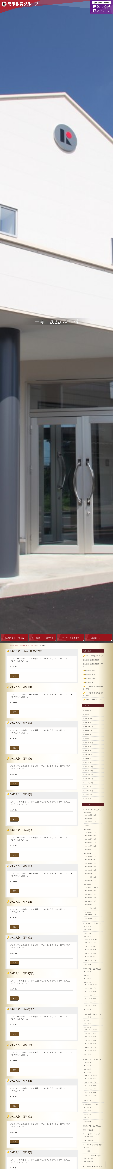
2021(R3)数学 (87, 975)
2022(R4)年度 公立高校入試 (92, 1014)
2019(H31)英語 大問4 (90, 918)
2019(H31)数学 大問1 (90, 832)
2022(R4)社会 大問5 (90, 1047)
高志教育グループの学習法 (42, 637)
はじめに (87, 825)
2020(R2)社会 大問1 (90, 943)
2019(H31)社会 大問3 (90, 897)
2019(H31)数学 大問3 (90, 839)
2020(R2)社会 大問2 (90, 946)
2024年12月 (86, 755)
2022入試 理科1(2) (19, 723)
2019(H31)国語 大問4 (90, 822)
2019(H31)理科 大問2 (90, 860)
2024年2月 (86, 767)
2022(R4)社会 (87, 1027)
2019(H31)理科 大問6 (90, 873)
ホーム (9, 645)
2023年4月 (86, 795)
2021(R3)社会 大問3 (90, 995)
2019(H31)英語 (87, 912)
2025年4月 (86, 739)
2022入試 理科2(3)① (20, 973)
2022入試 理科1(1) (19, 687)
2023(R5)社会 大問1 (90, 1078)
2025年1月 (86, 751)
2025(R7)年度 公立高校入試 (92, 1126)
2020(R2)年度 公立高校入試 (92, 924)
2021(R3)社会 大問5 (90, 1002)
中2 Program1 (88, 1158)
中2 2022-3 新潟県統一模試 (92, 1145)
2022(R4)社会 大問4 (90, 1043)
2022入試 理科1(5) (19, 830)
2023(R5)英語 (87, 1100)
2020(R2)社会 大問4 (90, 953)
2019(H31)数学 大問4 (90, 842)
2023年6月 (86, 787)
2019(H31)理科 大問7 (90, 877)
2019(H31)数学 (87, 830)
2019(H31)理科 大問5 (90, 870)
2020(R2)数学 (87, 930)
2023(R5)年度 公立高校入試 (92, 1059)
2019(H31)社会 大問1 (90, 891)
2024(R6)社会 (87, 1118)
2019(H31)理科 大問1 (90, 856)
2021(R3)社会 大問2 (90, 991)
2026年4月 (86, 710)
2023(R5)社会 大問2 (90, 1082)
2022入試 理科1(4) (19, 794)
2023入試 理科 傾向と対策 (24, 651)
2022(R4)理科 (87, 1024)
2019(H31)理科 (87, 854)
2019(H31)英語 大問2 (90, 915)
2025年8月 (86, 731)
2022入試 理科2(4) (19, 1045)
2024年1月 (86, 771)
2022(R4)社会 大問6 (90, 1050)
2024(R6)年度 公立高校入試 (92, 1105)
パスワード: (41, 669)
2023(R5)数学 (87, 1066)
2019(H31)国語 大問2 (90, 815)
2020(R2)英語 (87, 964)
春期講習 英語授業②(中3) (91, 660)
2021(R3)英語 (87, 1009)
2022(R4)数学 (87, 1020)
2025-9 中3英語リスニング (93, 700)
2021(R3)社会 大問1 (90, 988)
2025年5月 (86, 735)
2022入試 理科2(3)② (20, 1009)
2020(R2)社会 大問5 (90, 956)
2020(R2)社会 (87, 937)
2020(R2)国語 (87, 926)
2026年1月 (86, 723)
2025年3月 (86, 743)
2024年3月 (86, 763)
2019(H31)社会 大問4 (90, 901)
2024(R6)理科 (87, 1114)
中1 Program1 (88, 1137)
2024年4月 (86, 759)
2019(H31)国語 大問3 (90, 818)
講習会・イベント (98, 637)
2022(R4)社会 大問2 (90, 1037)
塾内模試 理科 (89, 670)
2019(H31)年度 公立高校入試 (92, 810)
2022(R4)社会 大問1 (90, 1033)
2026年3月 (86, 714)
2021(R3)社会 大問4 (90, 998)
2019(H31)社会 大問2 (90, 894)
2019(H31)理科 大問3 (90, 863)
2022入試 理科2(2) (19, 937)
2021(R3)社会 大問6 (90, 1005)
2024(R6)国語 (87, 1107)
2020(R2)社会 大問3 (90, 950)
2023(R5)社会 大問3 (90, 1085)
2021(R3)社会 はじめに (91, 984)
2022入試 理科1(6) (19, 866)
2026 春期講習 (88, 1130)
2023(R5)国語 (87, 1062)
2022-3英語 (87, 1151)
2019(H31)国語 (87, 812)
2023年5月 (86, 791)
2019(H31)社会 (87, 885)
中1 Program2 (88, 1140)
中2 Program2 (88, 1162)
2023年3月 (86, 799)
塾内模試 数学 (89, 674)
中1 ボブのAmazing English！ (93, 1134)
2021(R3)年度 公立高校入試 (92, 969)
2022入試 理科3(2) (19, 1116)
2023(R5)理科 (87, 1069)
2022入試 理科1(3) (19, 758)
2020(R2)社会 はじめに (91, 939)
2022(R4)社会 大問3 (90, 1040)
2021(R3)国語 (87, 972)
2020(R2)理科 (87, 933)
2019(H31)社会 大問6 (90, 908)
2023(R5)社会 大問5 (90, 1092)
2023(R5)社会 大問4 (90, 1089)
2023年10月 (86, 783)
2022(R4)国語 (87, 1017)
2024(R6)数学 (87, 1111)
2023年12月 (86, 775)
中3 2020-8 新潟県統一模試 (92, 1166)
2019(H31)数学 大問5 (90, 846)
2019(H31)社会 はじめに (91, 887)
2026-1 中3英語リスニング (93, 656)
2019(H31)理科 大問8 (90, 880)
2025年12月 (86, 727)
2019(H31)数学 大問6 (90, 849)
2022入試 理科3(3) (19, 1152)
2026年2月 (86, 719)
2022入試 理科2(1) (19, 901)
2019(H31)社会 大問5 (90, 904)
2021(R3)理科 (87, 978)
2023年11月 (86, 779)
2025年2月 (86, 747)
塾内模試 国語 (89, 678)
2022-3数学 (87, 1147)
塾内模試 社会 (89, 682)
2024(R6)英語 (87, 1121)
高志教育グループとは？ (14, 637)
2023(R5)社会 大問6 (90, 1096)
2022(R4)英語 (87, 1055)
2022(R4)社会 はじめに (91, 1030)
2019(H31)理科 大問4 (90, 867)
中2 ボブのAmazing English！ (93, 1155)
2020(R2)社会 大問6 (90, 960)
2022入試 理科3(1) (19, 1080)
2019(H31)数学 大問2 (90, 836)
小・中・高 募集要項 (70, 637)
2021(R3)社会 (87, 982)
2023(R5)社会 (87, 1072)
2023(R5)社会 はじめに (91, 1075)
